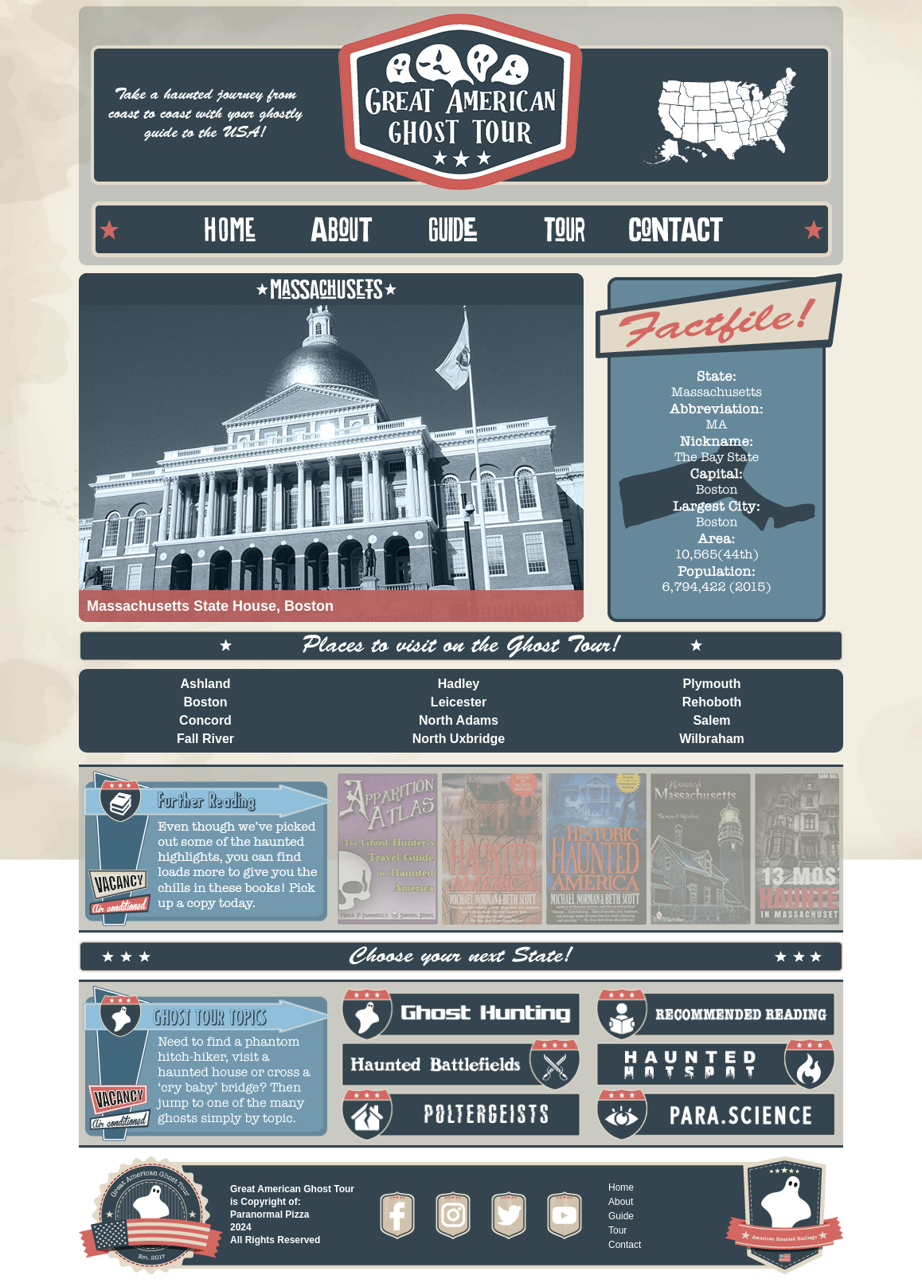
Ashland (205, 683)
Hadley (458, 683)
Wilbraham (711, 738)
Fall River (205, 738)
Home (621, 1187)
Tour (617, 1230)
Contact (624, 1244)
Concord (205, 720)
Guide (621, 1216)
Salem (711, 720)
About (620, 1201)
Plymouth (712, 683)
